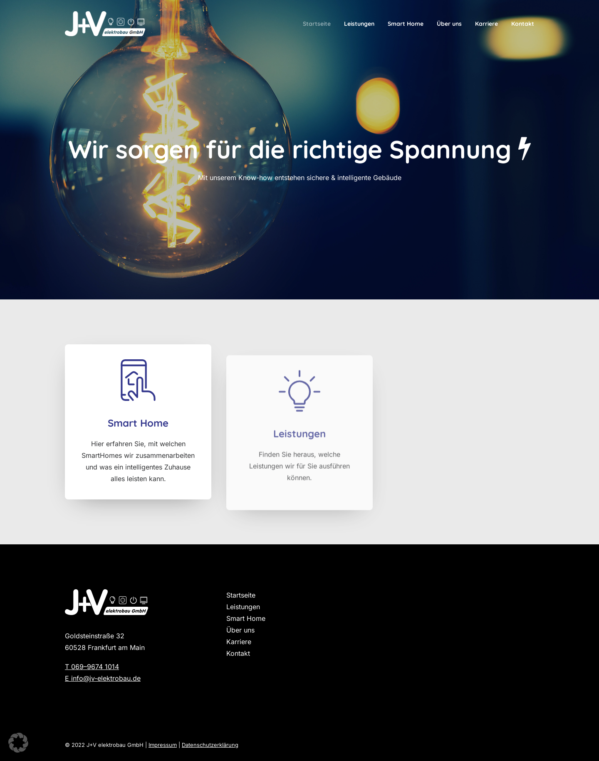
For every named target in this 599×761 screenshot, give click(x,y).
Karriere (486, 23)
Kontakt (522, 23)
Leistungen (359, 23)
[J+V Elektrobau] (105, 23)
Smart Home (405, 23)
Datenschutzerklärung (210, 744)
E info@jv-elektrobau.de (103, 678)
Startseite (317, 23)
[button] (138, 394)
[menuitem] (320, 23)
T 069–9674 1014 (92, 666)
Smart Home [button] (138, 436)
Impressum (163, 744)
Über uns (449, 23)
